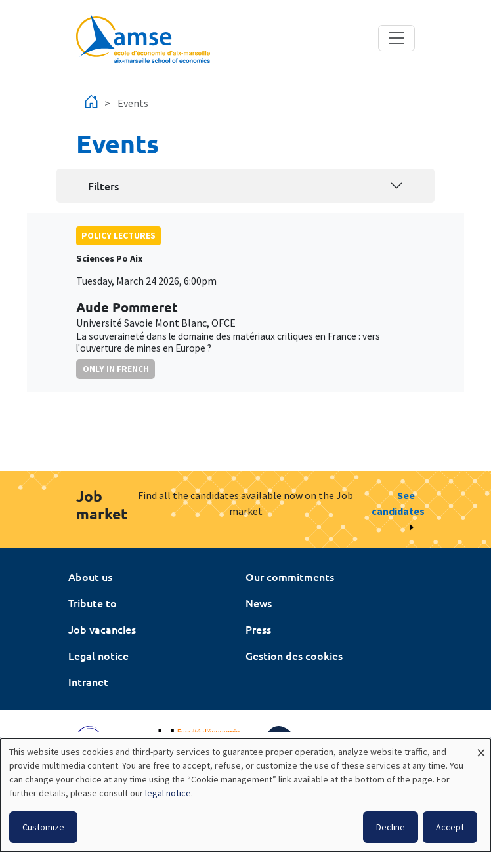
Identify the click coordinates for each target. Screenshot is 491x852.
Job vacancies (102, 629)
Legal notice (98, 655)
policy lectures (118, 235)
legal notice (168, 793)
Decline (390, 827)
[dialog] (245, 795)
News (258, 603)
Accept (450, 827)
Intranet (88, 681)
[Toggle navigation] (396, 38)
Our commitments (289, 576)
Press (258, 629)
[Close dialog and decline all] (481, 747)
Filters (103, 185)
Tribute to (92, 603)
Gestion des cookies (294, 655)
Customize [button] (43, 827)
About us (90, 576)
